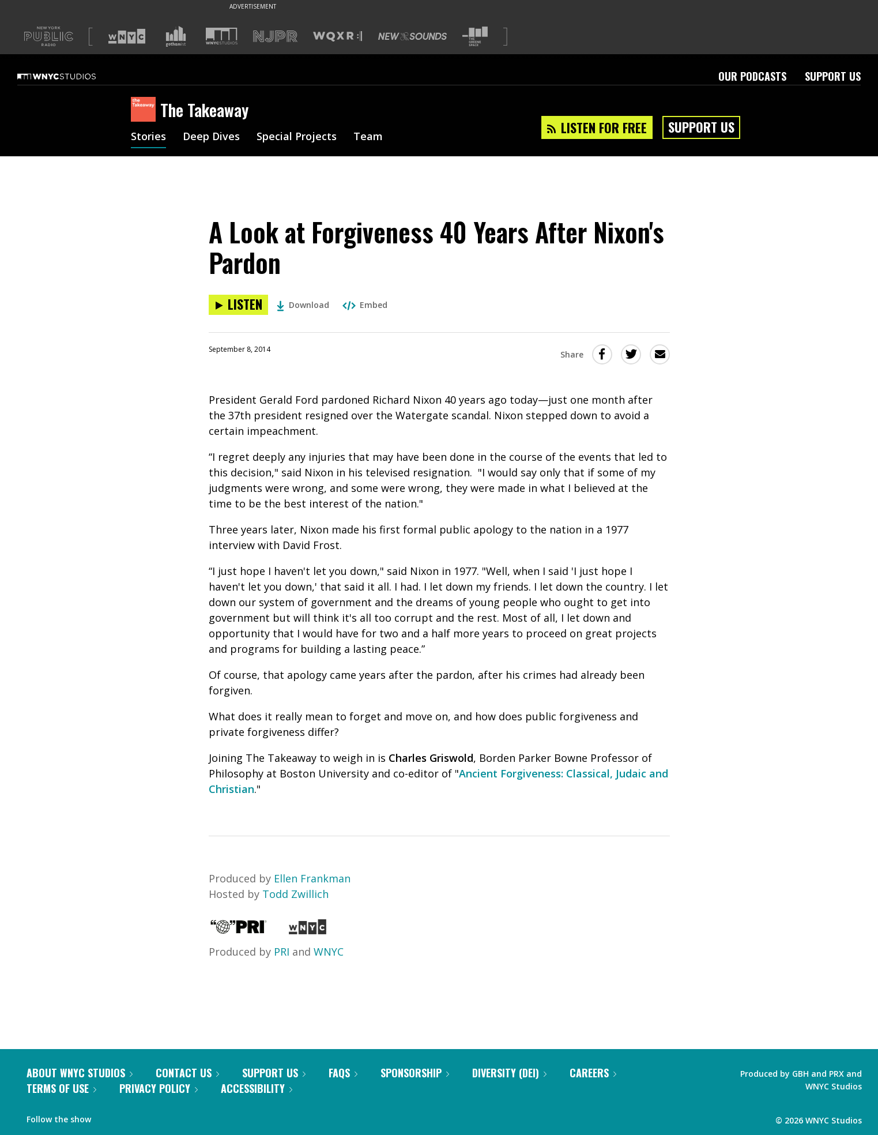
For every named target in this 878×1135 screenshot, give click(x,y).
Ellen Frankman (312, 878)
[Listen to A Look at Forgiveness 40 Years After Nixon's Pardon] (238, 305)
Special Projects (297, 137)
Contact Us (187, 1072)
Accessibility (256, 1088)
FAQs (343, 1072)
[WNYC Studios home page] (71, 76)
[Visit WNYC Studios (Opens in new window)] (222, 36)
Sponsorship (414, 1072)
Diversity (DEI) (509, 1072)
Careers (593, 1072)
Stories (148, 137)
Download (303, 304)
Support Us (833, 76)
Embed (364, 304)
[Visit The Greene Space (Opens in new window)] (475, 37)
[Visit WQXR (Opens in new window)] (337, 36)
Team (368, 137)
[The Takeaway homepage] (145, 110)
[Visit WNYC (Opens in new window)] (126, 36)
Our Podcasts (752, 76)
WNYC (329, 952)
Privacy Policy (158, 1088)
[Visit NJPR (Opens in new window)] (275, 37)
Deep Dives (211, 137)
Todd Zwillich (295, 894)
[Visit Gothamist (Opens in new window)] (175, 36)
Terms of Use (61, 1088)
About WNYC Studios (80, 1072)
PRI (281, 952)
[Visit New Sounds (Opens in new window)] (412, 36)
